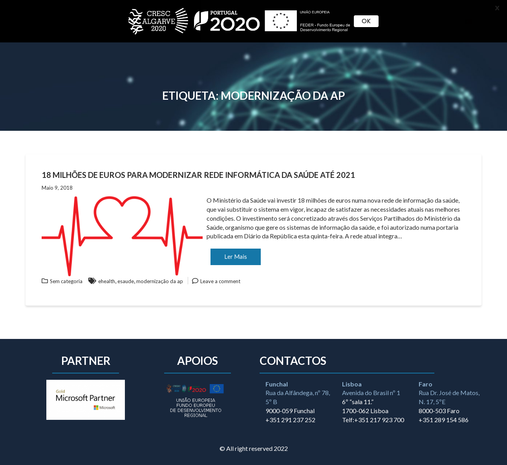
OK (366, 21)
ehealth (106, 281)
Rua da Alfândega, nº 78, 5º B (297, 393)
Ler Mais (235, 256)
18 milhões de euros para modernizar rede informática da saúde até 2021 (198, 174)
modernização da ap (159, 281)
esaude (125, 281)
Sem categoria (66, 281)
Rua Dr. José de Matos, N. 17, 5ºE (449, 393)
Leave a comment (220, 281)
